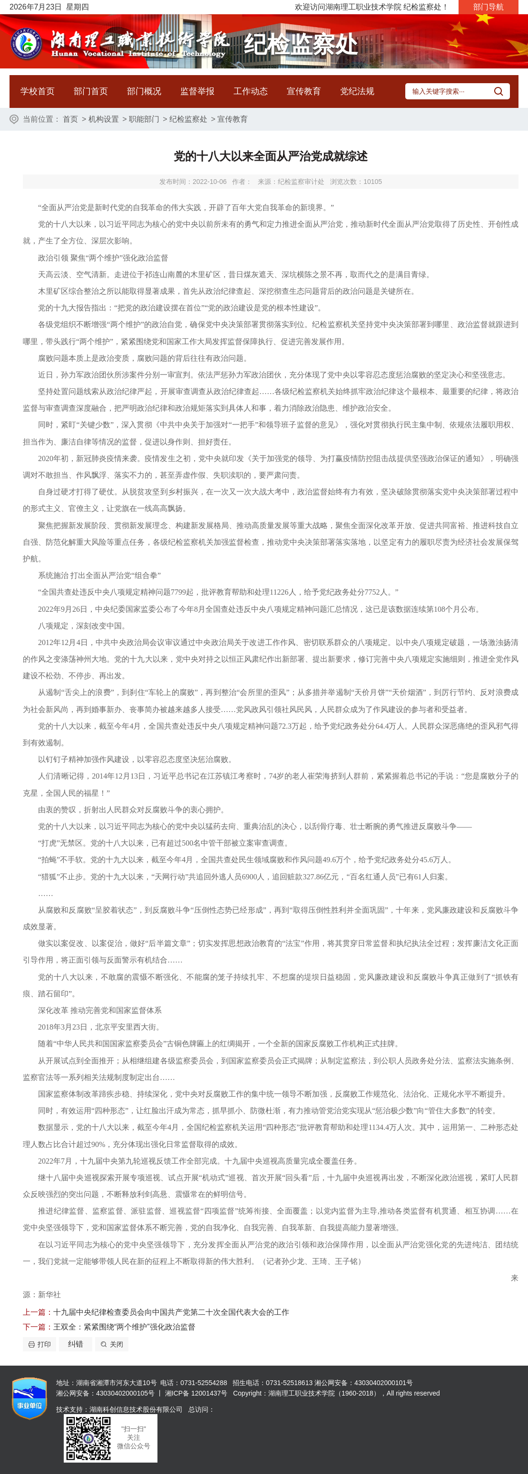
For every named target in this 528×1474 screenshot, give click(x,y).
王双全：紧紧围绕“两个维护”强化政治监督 (124, 1327)
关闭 (116, 1344)
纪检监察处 (188, 119)
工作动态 (251, 91)
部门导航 (488, 7)
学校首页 (37, 91)
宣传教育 (304, 91)
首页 (70, 119)
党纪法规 (357, 91)
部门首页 (91, 91)
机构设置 (103, 119)
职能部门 (144, 119)
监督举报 (197, 91)
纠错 (75, 1344)
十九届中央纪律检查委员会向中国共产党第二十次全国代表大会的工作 (171, 1312)
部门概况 (144, 91)
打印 (44, 1344)
